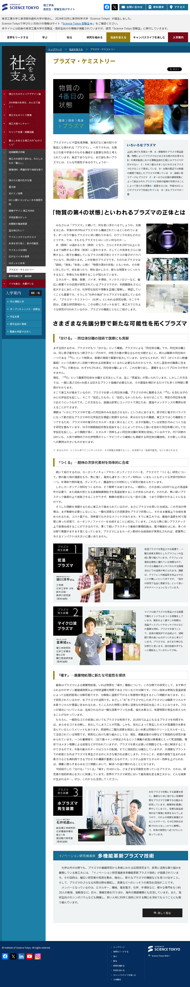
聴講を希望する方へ (20, 331)
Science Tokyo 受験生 (76, 23)
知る (69, 37)
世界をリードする (17, 37)
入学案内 (178, 37)
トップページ (55, 49)
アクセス (177, 7)
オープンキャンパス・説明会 (25, 309)
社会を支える (118, 37)
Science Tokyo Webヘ (161, 955)
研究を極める (95, 37)
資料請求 (156, 7)
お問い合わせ (132, 7)
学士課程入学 (17, 301)
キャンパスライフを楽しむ (149, 37)
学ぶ (45, 37)
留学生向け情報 (18, 323)
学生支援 (14, 316)
